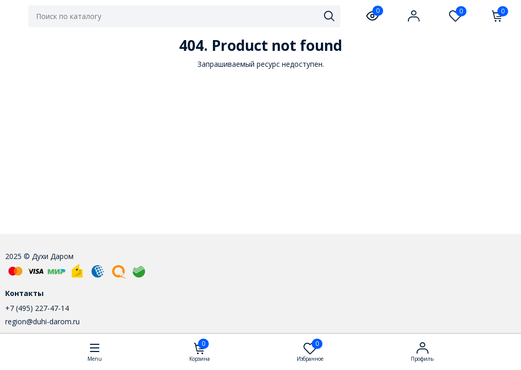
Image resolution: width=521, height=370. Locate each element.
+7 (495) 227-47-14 (37, 308)
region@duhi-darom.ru (42, 321)
